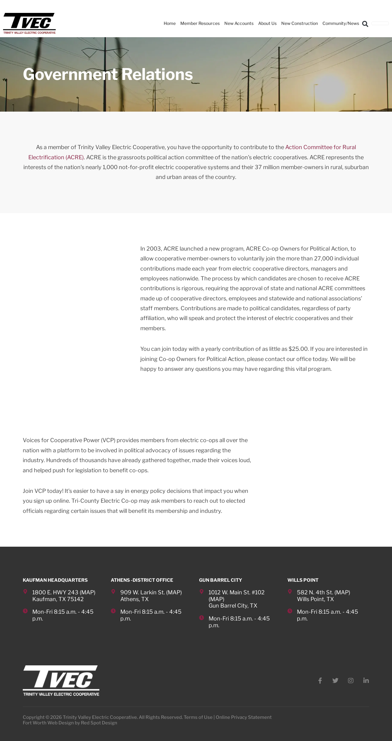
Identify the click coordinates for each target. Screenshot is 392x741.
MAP (87, 592)
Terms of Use (198, 717)
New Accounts (239, 23)
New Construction (299, 23)
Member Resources (200, 23)
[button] (365, 24)
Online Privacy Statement (244, 717)
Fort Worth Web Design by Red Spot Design (70, 723)
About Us (267, 23)
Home (170, 23)
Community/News (340, 23)
